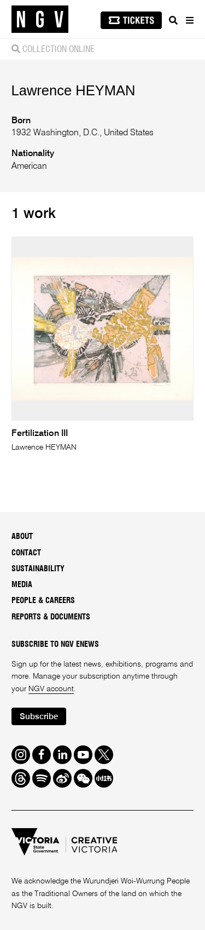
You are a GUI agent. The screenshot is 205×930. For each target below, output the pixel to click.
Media (21, 585)
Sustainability (38, 569)
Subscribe (39, 717)
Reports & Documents (50, 617)
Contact (26, 553)
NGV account (51, 689)
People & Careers (43, 601)
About (22, 537)
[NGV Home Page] (39, 19)
